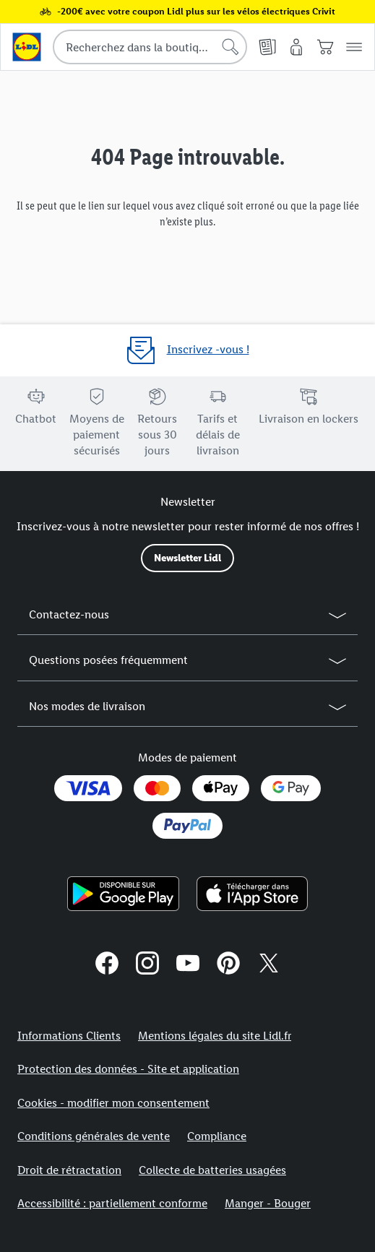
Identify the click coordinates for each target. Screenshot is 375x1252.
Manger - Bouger (268, 1203)
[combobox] (150, 47)
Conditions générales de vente (93, 1136)
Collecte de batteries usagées (212, 1170)
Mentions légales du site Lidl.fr (214, 1035)
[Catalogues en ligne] (267, 47)
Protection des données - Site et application (128, 1069)
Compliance (216, 1136)
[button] (354, 47)
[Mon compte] (296, 47)
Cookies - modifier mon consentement (113, 1103)
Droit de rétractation (69, 1170)
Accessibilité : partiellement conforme (112, 1203)
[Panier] (325, 47)
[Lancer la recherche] (230, 47)
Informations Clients (69, 1035)
